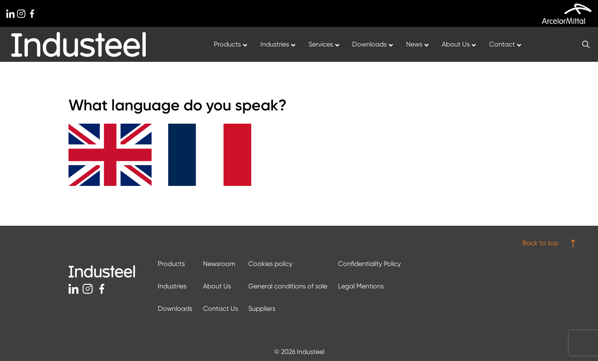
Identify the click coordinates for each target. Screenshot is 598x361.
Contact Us (220, 308)
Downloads (175, 308)
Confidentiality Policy (369, 264)
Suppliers (261, 308)
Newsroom (219, 264)
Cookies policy (270, 264)
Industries (172, 286)
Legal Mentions (361, 286)
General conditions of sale (287, 286)
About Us (217, 286)
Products (171, 264)
